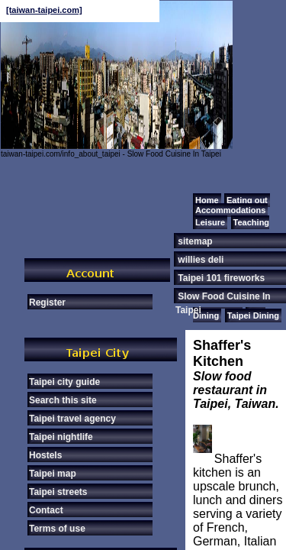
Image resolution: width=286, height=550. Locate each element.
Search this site (63, 400)
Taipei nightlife (61, 437)
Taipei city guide (64, 382)
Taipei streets (58, 492)
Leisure (210, 222)
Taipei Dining (253, 315)
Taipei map (52, 473)
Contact (46, 510)
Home (207, 200)
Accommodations (230, 210)
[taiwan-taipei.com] (44, 10)
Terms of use (57, 528)
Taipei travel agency (72, 418)
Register (47, 302)
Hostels (45, 455)
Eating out (247, 200)
